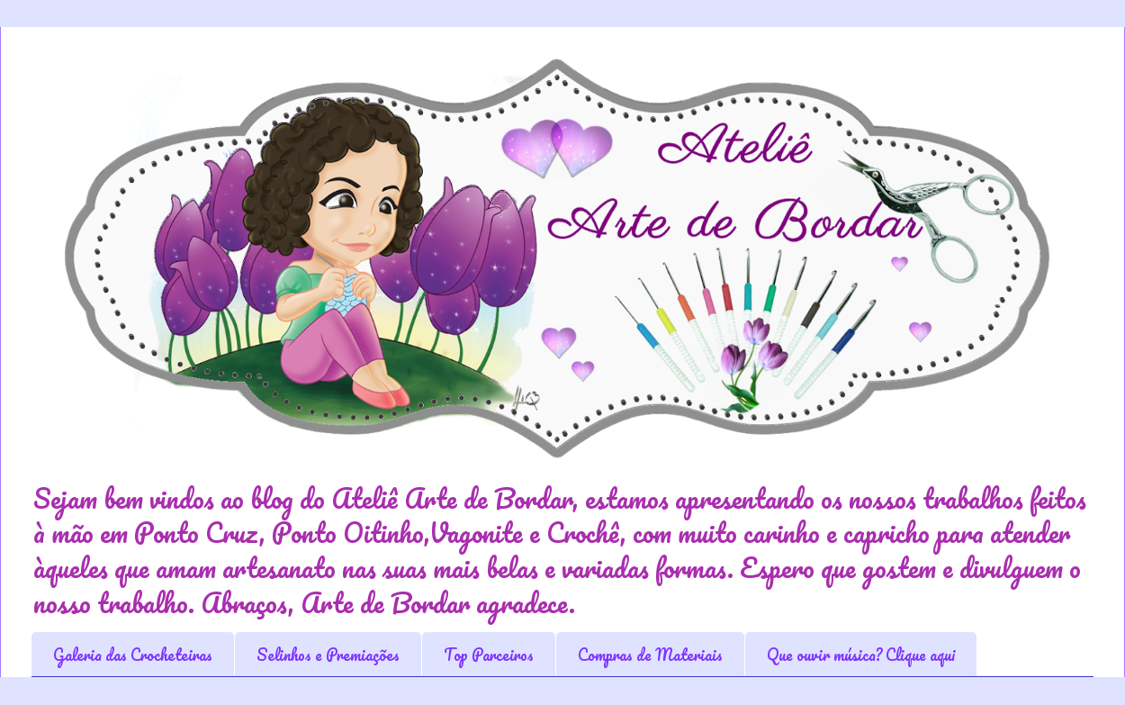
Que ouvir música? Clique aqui (861, 654)
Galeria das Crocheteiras (132, 654)
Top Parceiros (489, 654)
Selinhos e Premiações (328, 654)
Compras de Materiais (650, 654)
